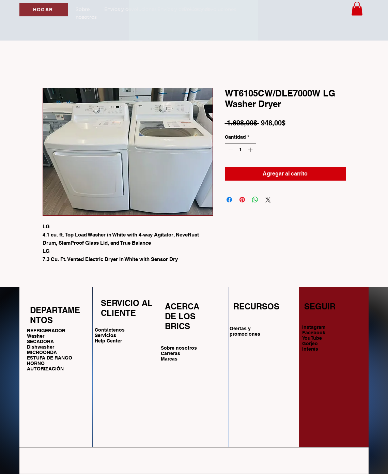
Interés (310, 349)
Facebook (313, 332)
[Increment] (251, 150)
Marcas (169, 359)
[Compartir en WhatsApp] (255, 200)
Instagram (313, 327)
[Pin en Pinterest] (242, 200)
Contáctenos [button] (110, 330)
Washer (35, 336)
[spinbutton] (240, 150)
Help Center (109, 340)
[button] (357, 9)
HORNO (36, 363)
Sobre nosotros (179, 348)
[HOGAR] (43, 9)
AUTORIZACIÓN (45, 368)
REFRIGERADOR (46, 330)
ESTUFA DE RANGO (49, 358)
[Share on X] (268, 200)
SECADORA (40, 341)
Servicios (105, 335)
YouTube (312, 338)
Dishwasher (40, 347)
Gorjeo (310, 343)
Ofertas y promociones (245, 331)
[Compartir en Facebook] (229, 200)
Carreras (170, 353)
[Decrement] (230, 150)
